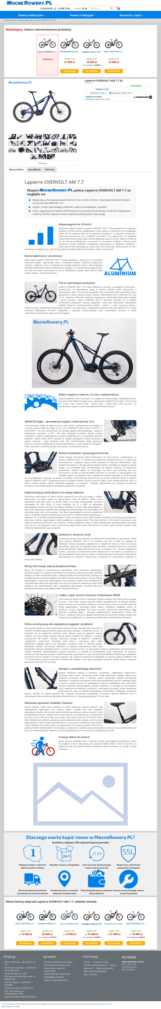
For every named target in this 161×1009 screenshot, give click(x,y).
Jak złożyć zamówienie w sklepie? (58, 962)
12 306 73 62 (64, 8)
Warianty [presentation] (50, 169)
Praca (105, 962)
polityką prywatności (104, 1004)
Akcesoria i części (132, 15)
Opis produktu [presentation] (16, 169)
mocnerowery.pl (10, 20)
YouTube (97, 962)
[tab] (16, 169)
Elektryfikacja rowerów (54, 977)
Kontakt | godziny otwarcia (95, 965)
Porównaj (42, 163)
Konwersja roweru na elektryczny (19, 988)
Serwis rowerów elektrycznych (57, 974)
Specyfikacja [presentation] (34, 169)
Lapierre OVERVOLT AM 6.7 (69, 924)
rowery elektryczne (28, 996)
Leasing (93, 974)
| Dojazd (112, 965)
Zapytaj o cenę (102, 89)
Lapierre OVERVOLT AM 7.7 (45, 20)
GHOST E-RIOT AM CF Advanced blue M (119, 52)
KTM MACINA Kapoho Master (113, 924)
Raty (85, 974)
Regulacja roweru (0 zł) (122, 93)
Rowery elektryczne (32, 15)
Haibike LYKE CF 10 (91, 924)
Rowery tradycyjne (83, 15)
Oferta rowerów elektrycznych (57, 965)
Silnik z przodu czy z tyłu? (16, 973)
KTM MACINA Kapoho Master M (72, 52)
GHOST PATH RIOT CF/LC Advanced (139, 924)
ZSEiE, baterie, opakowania (95, 971)
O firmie (87, 962)
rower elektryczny (59, 980)
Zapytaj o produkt (94, 96)
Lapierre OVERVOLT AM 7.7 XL (49, 52)
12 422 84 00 (46, 8)
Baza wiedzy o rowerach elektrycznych (54, 969)
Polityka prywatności (105, 968)
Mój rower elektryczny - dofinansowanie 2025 (15, 992)
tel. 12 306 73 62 (129, 964)
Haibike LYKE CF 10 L (91, 52)
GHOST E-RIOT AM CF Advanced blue (29, 924)
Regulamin (88, 968)
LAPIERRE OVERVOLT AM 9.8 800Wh (51, 924)
